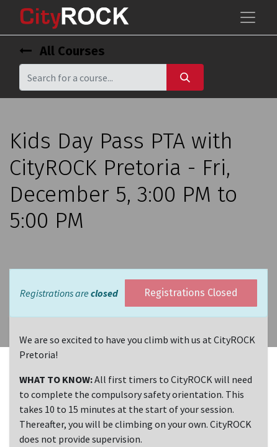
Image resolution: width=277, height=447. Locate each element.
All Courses (62, 50)
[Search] (185, 77)
